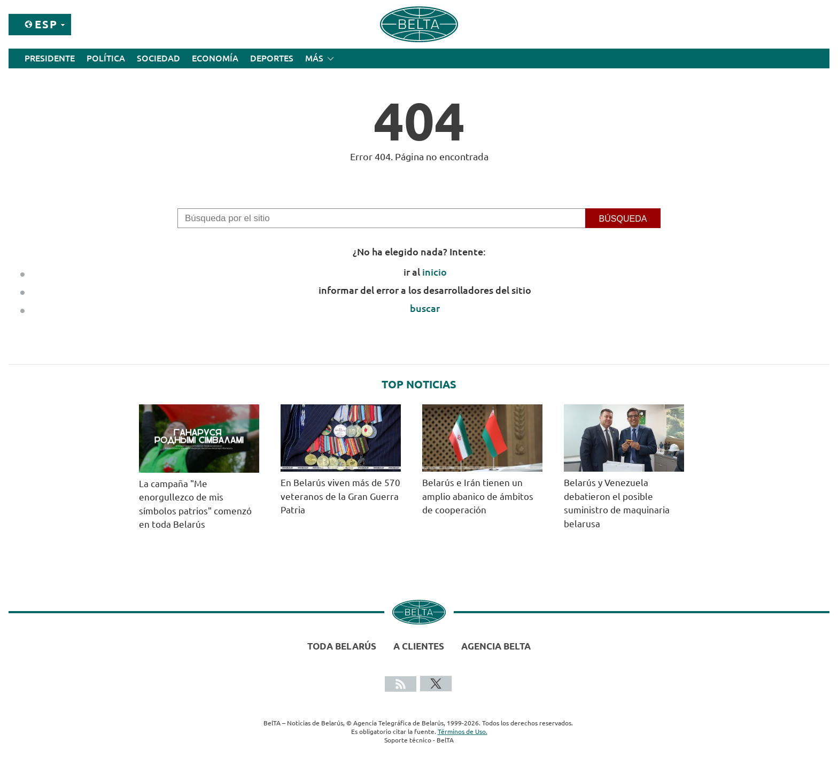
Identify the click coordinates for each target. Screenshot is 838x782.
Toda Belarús (341, 646)
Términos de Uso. (462, 731)
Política (106, 58)
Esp (46, 24)
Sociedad (158, 58)
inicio (434, 272)
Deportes (271, 58)
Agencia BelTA (496, 646)
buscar (425, 308)
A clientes (418, 646)
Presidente (50, 58)
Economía (215, 58)
